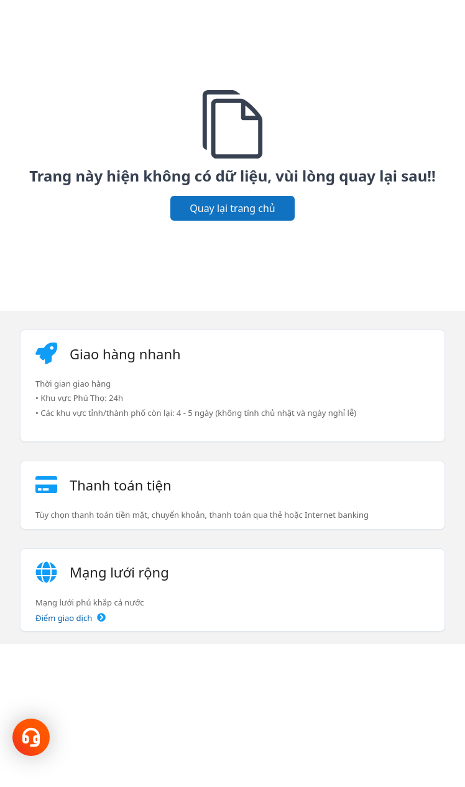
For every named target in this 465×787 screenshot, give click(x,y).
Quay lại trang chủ (232, 208)
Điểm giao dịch (70, 618)
